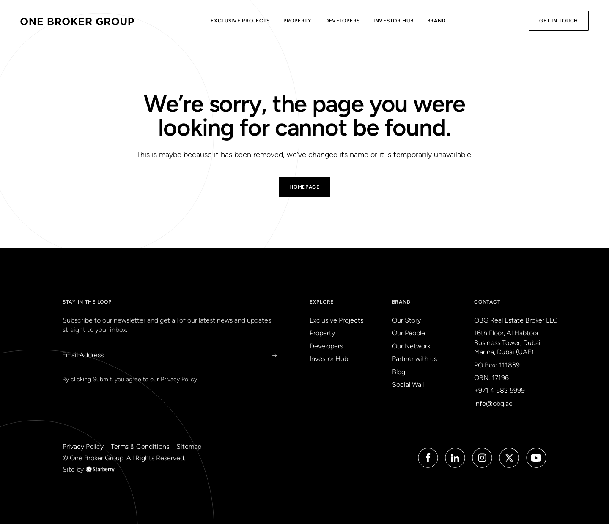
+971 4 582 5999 (499, 390)
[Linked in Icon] (455, 458)
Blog (398, 372)
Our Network (411, 346)
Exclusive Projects (240, 21)
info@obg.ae (493, 403)
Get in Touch (558, 21)
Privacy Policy (179, 379)
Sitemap (188, 447)
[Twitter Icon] (509, 458)
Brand (436, 21)
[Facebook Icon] (428, 458)
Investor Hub (393, 21)
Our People (408, 333)
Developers (342, 21)
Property (297, 21)
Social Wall (408, 384)
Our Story (406, 320)
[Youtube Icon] (536, 458)
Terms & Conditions (140, 447)
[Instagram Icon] (482, 458)
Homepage (304, 187)
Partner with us (414, 359)
